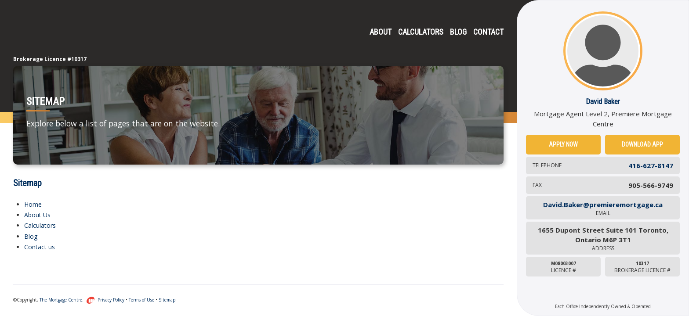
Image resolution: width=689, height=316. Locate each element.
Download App (642, 144)
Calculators (420, 31)
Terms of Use (141, 300)
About (381, 31)
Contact (488, 31)
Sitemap (167, 300)
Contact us (39, 247)
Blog (458, 31)
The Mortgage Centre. (67, 300)
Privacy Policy (111, 300)
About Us (37, 215)
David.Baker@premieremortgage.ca (603, 208)
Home (33, 204)
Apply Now (563, 144)
